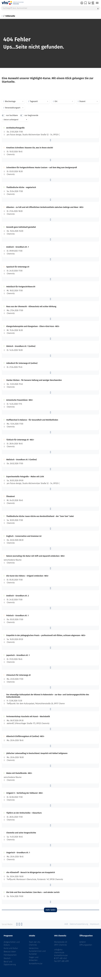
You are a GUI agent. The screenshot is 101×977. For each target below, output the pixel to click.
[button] (50, 140)
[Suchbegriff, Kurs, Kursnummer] (50, 8)
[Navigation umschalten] (97, 3)
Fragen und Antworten (33, 958)
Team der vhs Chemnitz (34, 943)
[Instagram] (19, 925)
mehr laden (50, 910)
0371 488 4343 (61, 958)
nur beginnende (31, 115)
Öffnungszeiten (85, 945)
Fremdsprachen (10, 955)
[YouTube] (21, 925)
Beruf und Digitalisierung (10, 963)
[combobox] (13, 101)
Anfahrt (82, 942)
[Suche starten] (98, 8)
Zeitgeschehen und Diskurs (12, 943)
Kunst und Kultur (11, 948)
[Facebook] (17, 925)
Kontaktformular (35, 963)
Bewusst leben (10, 951)
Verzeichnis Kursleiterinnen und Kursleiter (37, 951)
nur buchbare (12, 115)
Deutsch (7, 958)
